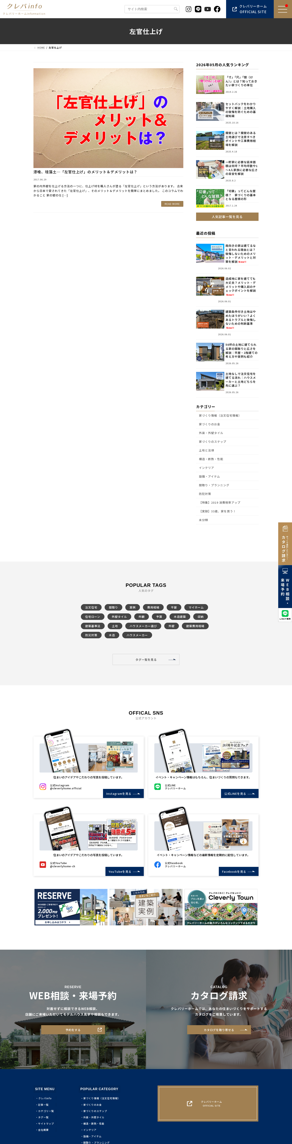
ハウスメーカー (137, 635)
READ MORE (172, 203)
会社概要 (43, 1129)
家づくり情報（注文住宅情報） (220, 415)
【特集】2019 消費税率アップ (219, 502)
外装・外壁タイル (211, 433)
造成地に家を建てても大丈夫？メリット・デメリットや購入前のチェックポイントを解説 (240, 286)
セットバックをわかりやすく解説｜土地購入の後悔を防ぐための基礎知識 (240, 110)
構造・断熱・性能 (211, 459)
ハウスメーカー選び (143, 626)
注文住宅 (91, 607)
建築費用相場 (195, 626)
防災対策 (91, 635)
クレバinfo (45, 1098)
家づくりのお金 (209, 424)
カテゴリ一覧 (46, 1111)
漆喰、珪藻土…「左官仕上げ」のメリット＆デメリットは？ (85, 171)
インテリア (206, 468)
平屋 (174, 607)
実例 (133, 607)
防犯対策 (205, 494)
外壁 (172, 626)
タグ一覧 (43, 1117)
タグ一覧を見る (146, 660)
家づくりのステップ (212, 442)
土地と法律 (206, 450)
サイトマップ (46, 1123)
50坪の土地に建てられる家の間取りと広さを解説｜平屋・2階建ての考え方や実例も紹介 (241, 351)
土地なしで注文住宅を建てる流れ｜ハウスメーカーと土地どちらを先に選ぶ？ (240, 380)
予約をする (73, 1030)
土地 (115, 626)
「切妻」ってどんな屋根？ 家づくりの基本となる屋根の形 (240, 195)
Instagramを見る (117, 794)
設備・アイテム (209, 476)
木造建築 (180, 617)
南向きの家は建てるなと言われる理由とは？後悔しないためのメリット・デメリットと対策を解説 (240, 254)
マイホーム (196, 607)
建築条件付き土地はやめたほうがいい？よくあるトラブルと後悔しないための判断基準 (240, 319)
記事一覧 (43, 1104)
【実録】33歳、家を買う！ (217, 511)
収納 (201, 617)
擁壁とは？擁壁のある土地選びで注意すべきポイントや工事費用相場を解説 (240, 139)
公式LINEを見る (233, 794)
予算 (159, 617)
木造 (112, 635)
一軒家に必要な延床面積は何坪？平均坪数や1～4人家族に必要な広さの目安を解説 (241, 168)
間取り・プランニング (214, 485)
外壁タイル (119, 617)
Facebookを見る (232, 871)
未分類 (203, 520)
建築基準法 (92, 626)
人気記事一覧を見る (227, 216)
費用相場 (153, 607)
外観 (141, 617)
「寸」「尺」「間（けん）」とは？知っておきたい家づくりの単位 (241, 81)
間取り (113, 607)
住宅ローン (92, 617)
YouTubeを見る (118, 871)
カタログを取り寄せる (219, 1030)
